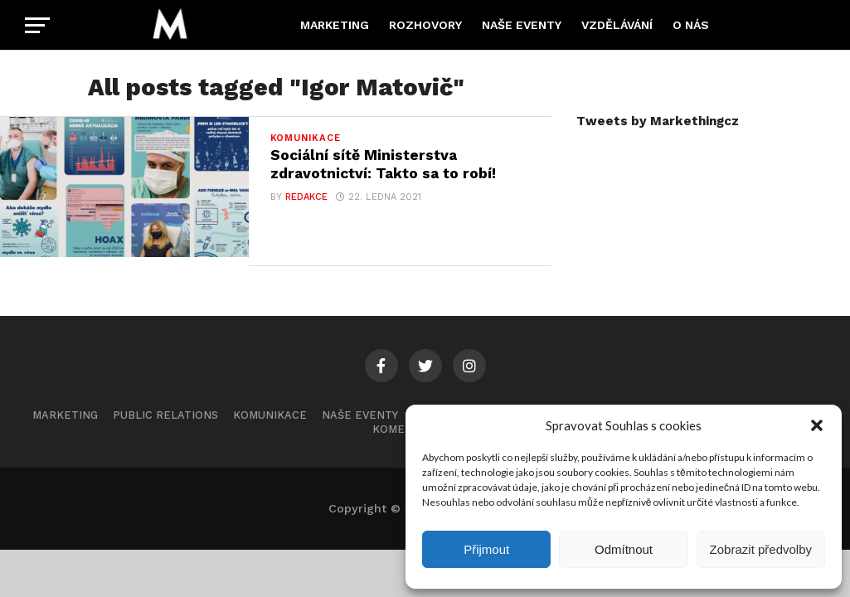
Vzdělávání (617, 25)
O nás (691, 25)
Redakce (306, 197)
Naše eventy (521, 25)
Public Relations (165, 415)
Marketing (334, 25)
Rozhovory (425, 25)
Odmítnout (624, 549)
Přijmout (486, 549)
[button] (817, 425)
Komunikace (270, 415)
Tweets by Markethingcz (657, 121)
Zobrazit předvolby (761, 549)
